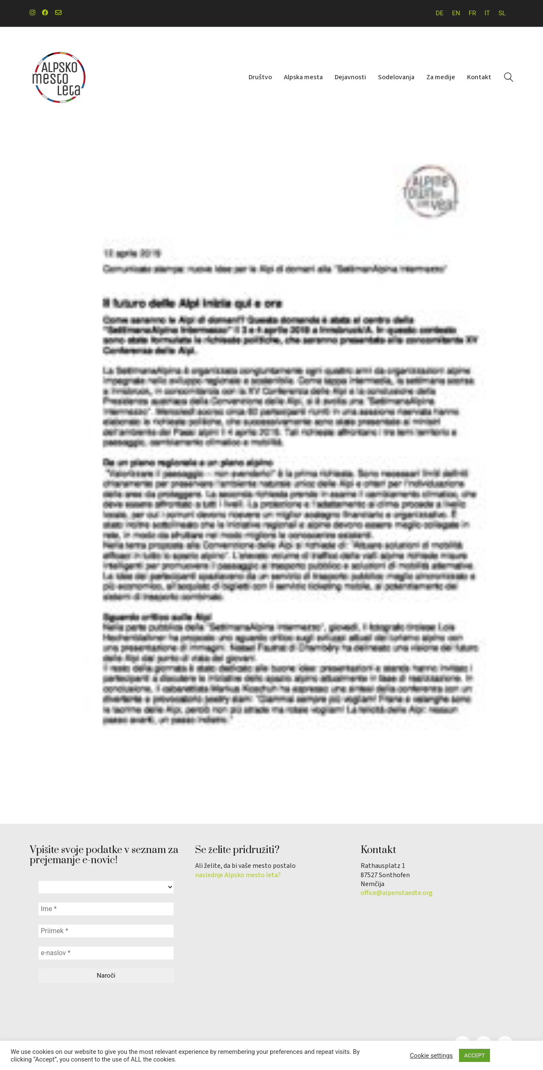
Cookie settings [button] (431, 1055)
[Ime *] (106, 909)
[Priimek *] (106, 931)
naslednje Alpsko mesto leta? (238, 875)
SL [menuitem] (502, 13)
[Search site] (508, 78)
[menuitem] (439, 13)
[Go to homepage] (59, 77)
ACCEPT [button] (474, 1055)
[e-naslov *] (106, 953)
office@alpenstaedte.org (397, 893)
